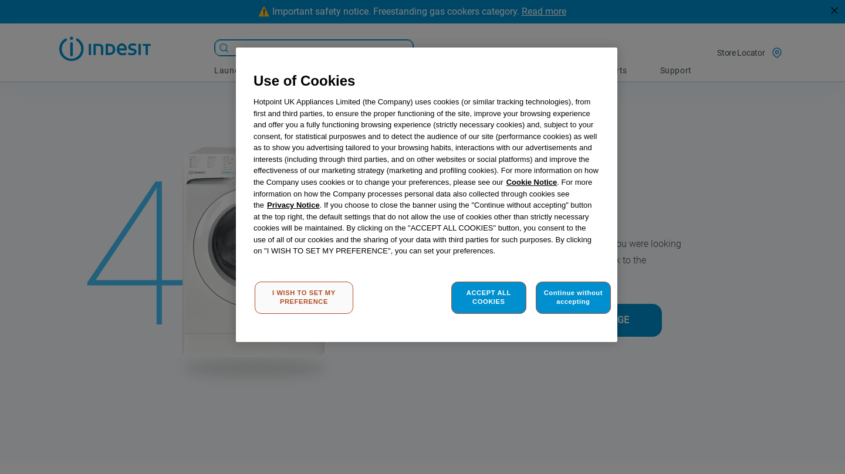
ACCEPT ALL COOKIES (489, 297)
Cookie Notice (531, 182)
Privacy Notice (293, 205)
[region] (426, 195)
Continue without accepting (573, 297)
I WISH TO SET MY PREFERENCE (304, 297)
